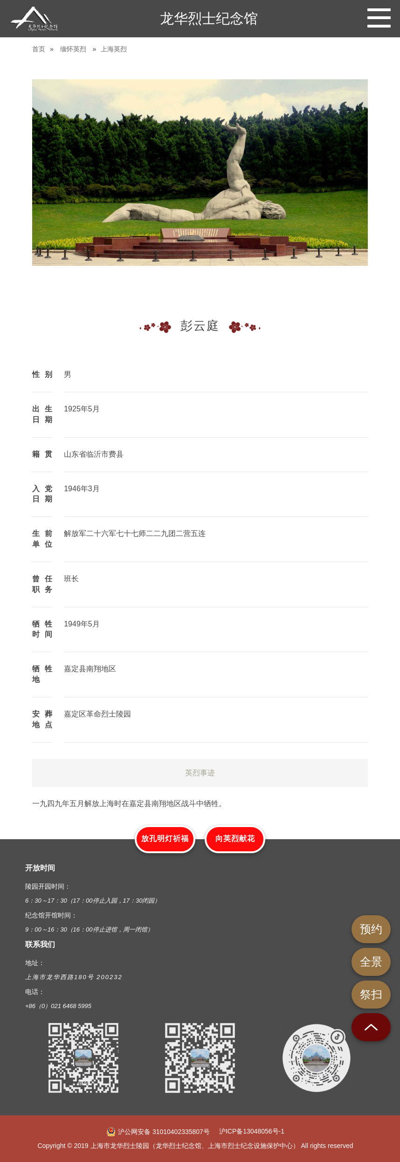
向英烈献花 (235, 838)
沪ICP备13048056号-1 (251, 1131)
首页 (38, 49)
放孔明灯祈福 (165, 838)
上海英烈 (114, 49)
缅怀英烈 (73, 49)
